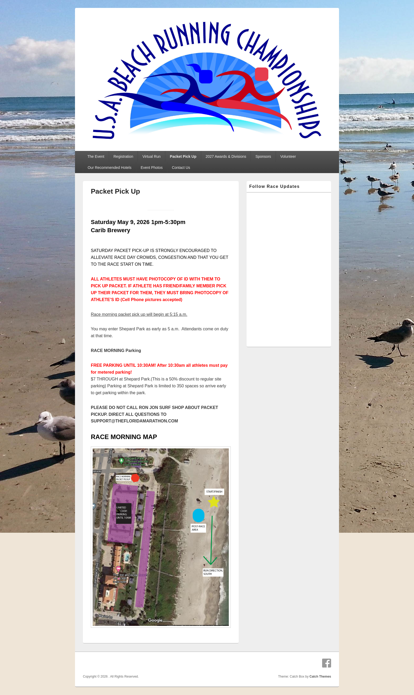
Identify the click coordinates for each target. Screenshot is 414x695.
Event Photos (152, 167)
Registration (123, 156)
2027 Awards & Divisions (226, 156)
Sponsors (263, 156)
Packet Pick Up (183, 156)
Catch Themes (320, 676)
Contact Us (181, 167)
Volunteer (288, 156)
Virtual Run (151, 156)
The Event (95, 156)
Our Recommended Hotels (109, 167)
